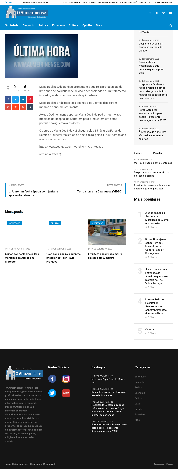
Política (138, 387)
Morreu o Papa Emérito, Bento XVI (152, 30)
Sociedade (14, 223)
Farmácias (159, 464)
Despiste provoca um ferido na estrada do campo (151, 47)
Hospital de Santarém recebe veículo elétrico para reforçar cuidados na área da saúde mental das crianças (153, 91)
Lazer (138, 403)
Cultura (149, 330)
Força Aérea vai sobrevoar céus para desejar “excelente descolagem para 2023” (152, 115)
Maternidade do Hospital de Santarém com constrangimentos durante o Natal (156, 306)
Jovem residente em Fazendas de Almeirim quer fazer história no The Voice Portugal (157, 276)
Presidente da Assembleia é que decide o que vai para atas (151, 67)
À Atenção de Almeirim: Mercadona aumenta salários (152, 135)
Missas (169, 464)
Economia (140, 393)
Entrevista (140, 414)
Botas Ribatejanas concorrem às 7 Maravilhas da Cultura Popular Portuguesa (155, 246)
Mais (137, 420)
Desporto (140, 382)
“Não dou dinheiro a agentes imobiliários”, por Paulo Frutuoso (63, 258)
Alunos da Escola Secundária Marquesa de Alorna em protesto (22, 258)
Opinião (55, 223)
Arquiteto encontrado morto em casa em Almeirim (105, 256)
